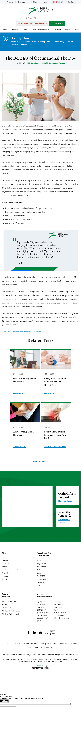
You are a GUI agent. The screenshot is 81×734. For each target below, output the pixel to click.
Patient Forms (7, 608)
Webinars (40, 583)
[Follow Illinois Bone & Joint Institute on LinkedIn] (34, 633)
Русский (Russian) (42, 616)
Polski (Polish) (41, 608)
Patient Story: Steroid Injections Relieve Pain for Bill (55, 436)
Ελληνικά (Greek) (42, 605)
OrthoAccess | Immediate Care (32, 23)
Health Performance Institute (12, 571)
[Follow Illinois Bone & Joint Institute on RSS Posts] (52, 633)
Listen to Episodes (66, 502)
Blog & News (41, 564)
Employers (22, 2)
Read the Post (19, 394)
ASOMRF (73, 644)
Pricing (44, 2)
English (71, 2)
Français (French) (59, 605)
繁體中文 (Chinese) (43, 610)
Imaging (5, 577)
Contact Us (41, 586)
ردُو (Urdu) (57, 610)
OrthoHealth (6, 574)
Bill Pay (34, 2)
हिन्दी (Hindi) (40, 621)
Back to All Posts (40, 462)
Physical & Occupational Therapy (53, 64)
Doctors (5, 561)
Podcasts (40, 571)
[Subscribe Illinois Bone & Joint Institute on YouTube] (40, 633)
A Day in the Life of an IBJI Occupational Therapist (55, 382)
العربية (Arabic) (41, 602)
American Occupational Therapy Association (22, 332)
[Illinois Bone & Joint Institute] (40, 11)
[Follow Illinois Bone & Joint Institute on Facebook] (28, 633)
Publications (41, 567)
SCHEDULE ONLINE (57, 23)
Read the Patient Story (55, 447)
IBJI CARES (41, 577)
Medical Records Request (11, 612)
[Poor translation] (6, 701)
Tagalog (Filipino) (42, 619)
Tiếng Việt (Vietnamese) (62, 619)
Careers (10, 2)
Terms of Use (8, 644)
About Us (40, 561)
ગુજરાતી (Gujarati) (42, 613)
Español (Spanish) (59, 602)
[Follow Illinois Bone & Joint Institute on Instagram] (46, 633)
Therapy (5, 580)
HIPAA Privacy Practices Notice (26, 644)
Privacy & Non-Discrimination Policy (54, 644)
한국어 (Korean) (59, 616)
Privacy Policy (33, 648)
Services (5, 567)
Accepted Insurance (9, 602)
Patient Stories (42, 580)
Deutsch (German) (60, 613)
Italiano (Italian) (58, 608)
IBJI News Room (33, 64)
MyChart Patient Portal (10, 615)
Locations (5, 564)
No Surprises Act (47, 648)
